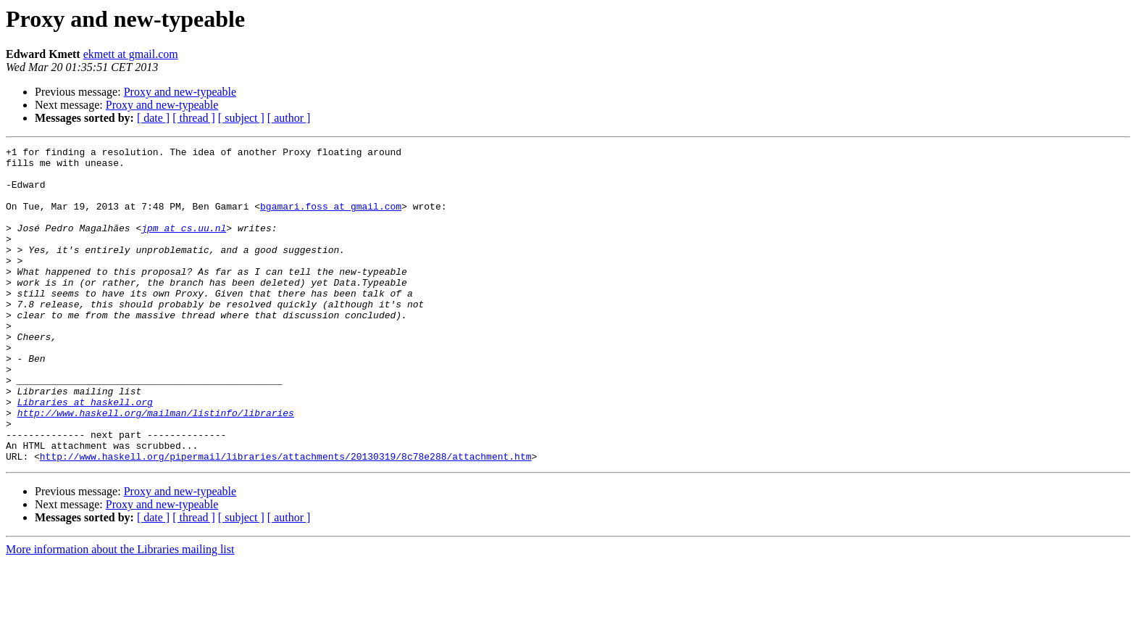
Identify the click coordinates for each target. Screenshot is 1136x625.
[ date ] (153, 118)
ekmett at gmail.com (130, 54)
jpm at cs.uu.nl (183, 245)
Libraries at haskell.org (85, 453)
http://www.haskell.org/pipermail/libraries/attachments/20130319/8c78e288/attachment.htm (286, 519)
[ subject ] (241, 118)
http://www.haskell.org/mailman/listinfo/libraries (155, 466)
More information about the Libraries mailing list (120, 612)
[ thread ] (193, 118)
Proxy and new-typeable (180, 92)
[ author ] (289, 118)
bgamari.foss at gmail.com (330, 218)
